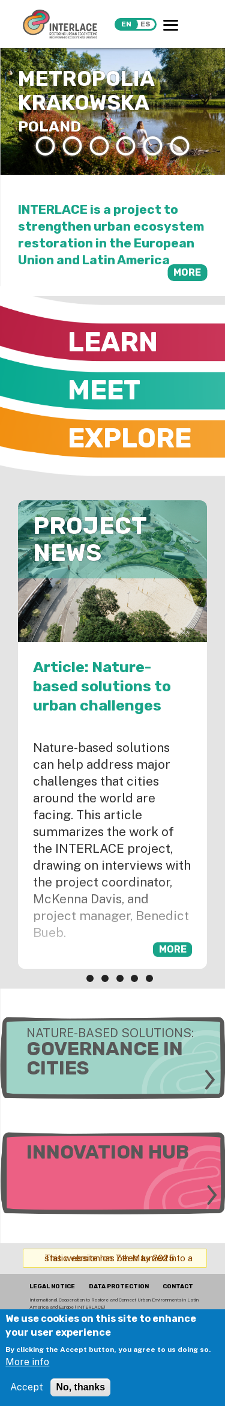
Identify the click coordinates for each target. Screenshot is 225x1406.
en (126, 24)
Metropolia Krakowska (86, 90)
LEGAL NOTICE (52, 1286)
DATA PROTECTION (119, 1286)
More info (27, 1362)
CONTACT (178, 1286)
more (187, 272)
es (145, 24)
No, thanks (80, 1387)
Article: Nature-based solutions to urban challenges (102, 686)
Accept (26, 1387)
